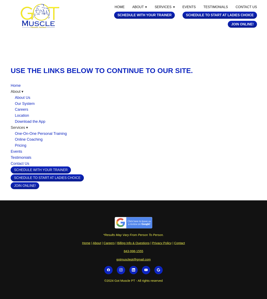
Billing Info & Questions (133, 243)
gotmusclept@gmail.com (133, 259)
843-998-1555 (133, 251)
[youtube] (146, 270)
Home (120, 7)
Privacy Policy (161, 243)
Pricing (20, 145)
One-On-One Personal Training (41, 134)
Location (22, 115)
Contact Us (246, 7)
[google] (158, 270)
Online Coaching (29, 139)
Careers (21, 109)
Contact (179, 243)
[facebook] (108, 270)
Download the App (30, 121)
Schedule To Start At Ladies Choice (220, 15)
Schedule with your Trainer (144, 15)
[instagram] (121, 270)
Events (189, 7)
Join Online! (242, 24)
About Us (22, 98)
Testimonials (215, 7)
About (97, 243)
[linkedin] (133, 270)
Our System (25, 104)
